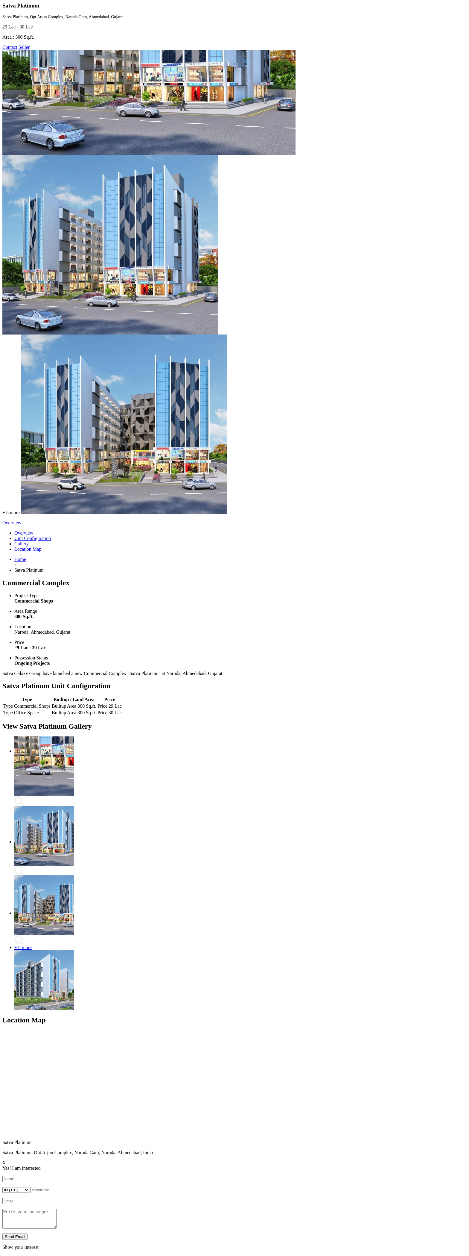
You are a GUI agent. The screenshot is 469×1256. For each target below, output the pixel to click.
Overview (23, 532)
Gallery (21, 543)
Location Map (27, 549)
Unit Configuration (32, 538)
